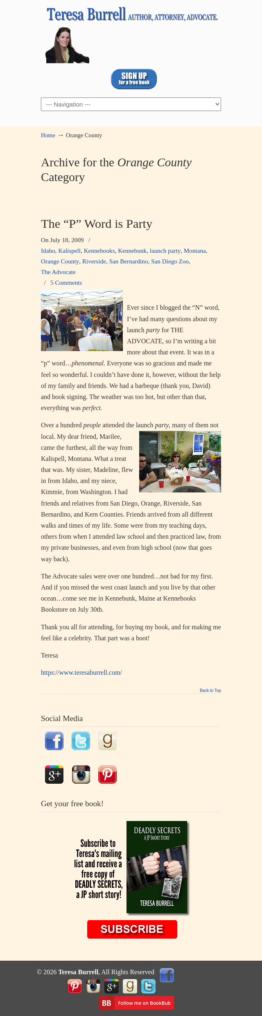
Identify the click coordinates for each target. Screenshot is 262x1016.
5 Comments (66, 282)
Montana (195, 250)
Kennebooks (99, 250)
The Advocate (58, 271)
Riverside (94, 261)
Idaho (48, 250)
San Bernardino (128, 261)
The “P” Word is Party (96, 224)
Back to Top (210, 691)
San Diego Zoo (170, 261)
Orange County (60, 261)
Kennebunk (132, 250)
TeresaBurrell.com (131, 33)
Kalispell (69, 250)
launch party (165, 250)
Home (48, 135)
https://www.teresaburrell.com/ (81, 672)
